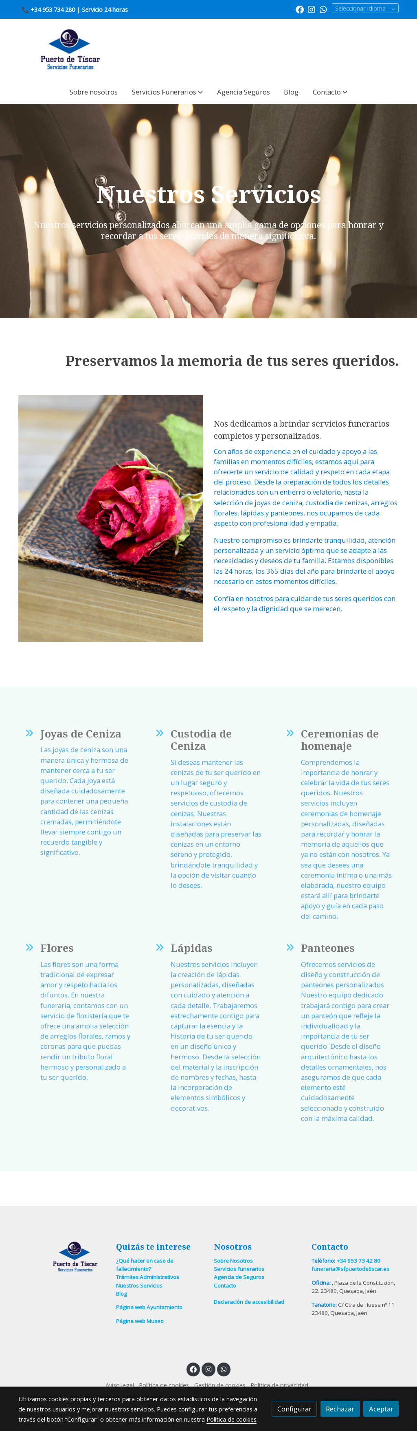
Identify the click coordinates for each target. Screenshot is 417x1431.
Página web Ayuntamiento (149, 1307)
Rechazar (340, 1408)
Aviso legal (119, 1385)
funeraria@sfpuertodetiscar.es (350, 1268)
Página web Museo (140, 1321)
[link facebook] (300, 9)
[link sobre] (62, 1257)
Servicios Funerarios (239, 1268)
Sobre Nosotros (233, 1260)
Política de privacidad (279, 1385)
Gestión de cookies (220, 1385)
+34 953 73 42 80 (358, 1260)
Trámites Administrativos (147, 1277)
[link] (70, 49)
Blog (121, 1293)
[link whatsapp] (323, 9)
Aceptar (381, 1408)
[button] (167, 92)
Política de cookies (164, 1385)
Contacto (225, 1285)
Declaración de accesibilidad (249, 1302)
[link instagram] (311, 9)
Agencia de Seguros (239, 1277)
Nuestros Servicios (139, 1285)
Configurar (294, 1408)
